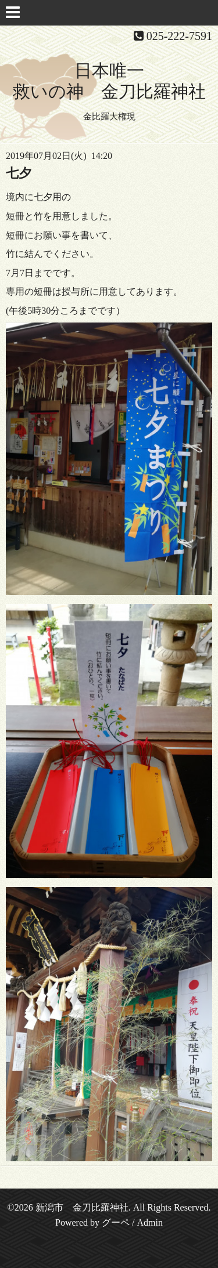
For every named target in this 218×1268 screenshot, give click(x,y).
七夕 (18, 173)
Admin (149, 1222)
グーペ (116, 1222)
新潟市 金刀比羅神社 (81, 1207)
